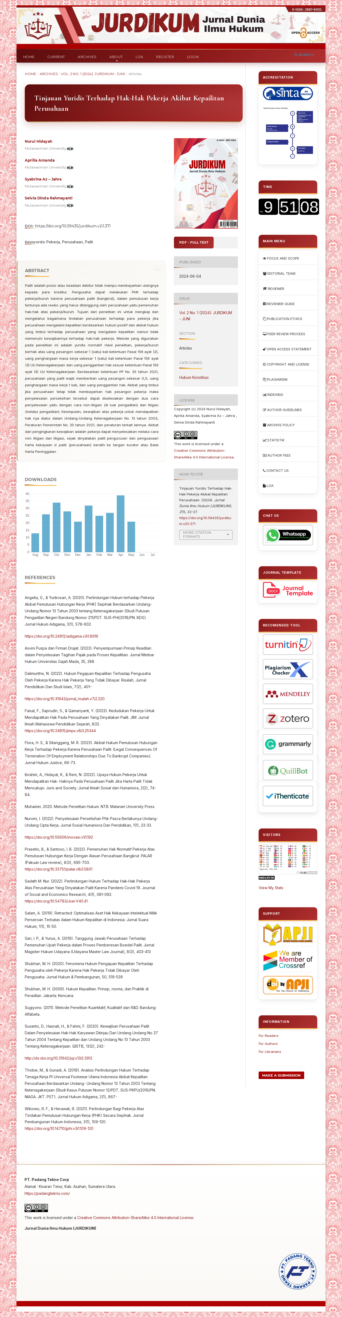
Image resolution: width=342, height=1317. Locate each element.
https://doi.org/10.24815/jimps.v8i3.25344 (60, 730)
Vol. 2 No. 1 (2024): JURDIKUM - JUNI (93, 74)
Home (29, 57)
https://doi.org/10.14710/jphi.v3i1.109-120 (59, 1128)
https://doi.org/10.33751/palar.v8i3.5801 (58, 869)
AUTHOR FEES (277, 455)
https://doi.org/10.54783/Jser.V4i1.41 (56, 901)
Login (193, 57)
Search (304, 54)
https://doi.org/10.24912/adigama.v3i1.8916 (61, 636)
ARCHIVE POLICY (279, 425)
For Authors (268, 1043)
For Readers (269, 1035)
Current (56, 57)
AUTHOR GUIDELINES (282, 410)
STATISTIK (273, 440)
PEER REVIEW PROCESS (284, 334)
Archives (87, 57)
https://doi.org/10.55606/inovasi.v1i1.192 (59, 837)
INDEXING (273, 395)
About (116, 57)
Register (165, 57)
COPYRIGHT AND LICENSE (286, 364)
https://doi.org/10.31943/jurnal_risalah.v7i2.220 (65, 698)
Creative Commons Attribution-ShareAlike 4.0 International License (135, 1217)
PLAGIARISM (275, 379)
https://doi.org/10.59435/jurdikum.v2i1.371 (73, 226)
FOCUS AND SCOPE (281, 258)
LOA (139, 57)
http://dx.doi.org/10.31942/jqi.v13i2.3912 (58, 1058)
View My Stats (271, 887)
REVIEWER (273, 289)
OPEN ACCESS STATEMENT (287, 349)
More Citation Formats (197, 534)
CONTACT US (276, 471)
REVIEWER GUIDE (279, 304)
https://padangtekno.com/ (47, 1193)
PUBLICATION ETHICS (282, 319)
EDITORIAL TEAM (279, 274)
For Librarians (270, 1051)
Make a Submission (281, 1075)
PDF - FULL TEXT (193, 242)
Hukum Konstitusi (194, 377)
